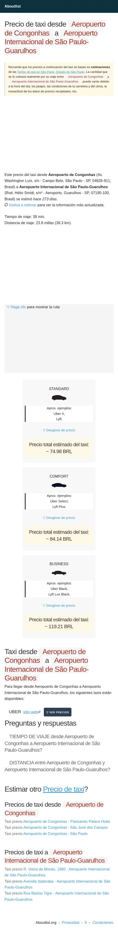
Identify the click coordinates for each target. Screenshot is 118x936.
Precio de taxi (63, 789)
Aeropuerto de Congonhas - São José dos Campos (56, 827)
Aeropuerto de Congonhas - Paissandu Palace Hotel (57, 821)
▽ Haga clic (16, 307)
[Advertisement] (59, 134)
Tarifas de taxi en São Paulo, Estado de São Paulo (51, 72)
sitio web (30, 712)
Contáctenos (102, 923)
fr (86, 923)
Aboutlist (13, 6)
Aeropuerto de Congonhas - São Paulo (46, 834)
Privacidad (70, 923)
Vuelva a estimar (21, 205)
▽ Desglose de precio (59, 430)
